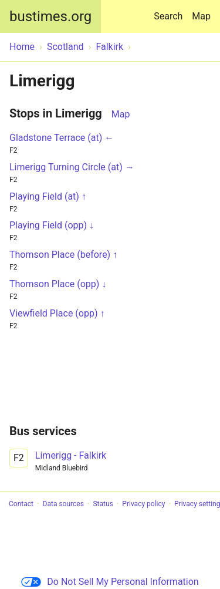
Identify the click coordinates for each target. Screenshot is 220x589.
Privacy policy (143, 504)
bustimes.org (50, 16)
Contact (21, 504)
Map (201, 16)
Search (170, 11)
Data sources (63, 504)
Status (103, 504)
